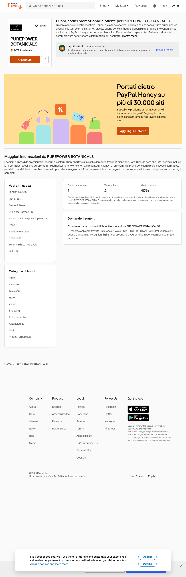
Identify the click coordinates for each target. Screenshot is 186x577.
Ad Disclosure (84, 435)
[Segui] (40, 25)
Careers (33, 421)
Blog (31, 435)
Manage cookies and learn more (48, 563)
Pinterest (109, 428)
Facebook (110, 406)
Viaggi (12, 304)
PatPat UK (15, 198)
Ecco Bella (15, 238)
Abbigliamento (17, 317)
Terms (80, 428)
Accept (147, 556)
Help (32, 414)
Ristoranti (14, 284)
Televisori (14, 291)
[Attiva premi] (25, 59)
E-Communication (87, 443)
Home (8, 364)
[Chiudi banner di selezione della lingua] (181, 566)
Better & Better (17, 205)
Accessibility (83, 450)
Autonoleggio (16, 323)
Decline (147, 563)
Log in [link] (175, 5)
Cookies (81, 457)
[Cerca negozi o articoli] (60, 5)
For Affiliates (59, 428)
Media (32, 443)
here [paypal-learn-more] (82, 476)
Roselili (13, 225)
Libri (11, 330)
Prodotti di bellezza (20, 336)
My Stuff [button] (122, 6)
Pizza (12, 278)
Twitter (108, 414)
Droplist (56, 406)
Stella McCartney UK (21, 212)
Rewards (141, 6)
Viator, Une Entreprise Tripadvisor (28, 218)
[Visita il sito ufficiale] (44, 59)
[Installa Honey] (164, 49)
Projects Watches (19, 231)
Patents (80, 421)
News (32, 428)
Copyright (82, 414)
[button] (142, 476)
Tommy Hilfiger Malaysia (23, 244)
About (32, 406)
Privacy (80, 406)
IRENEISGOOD (18, 192)
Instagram (110, 421)
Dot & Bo (14, 251)
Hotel (12, 297)
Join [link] (165, 5)
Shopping (14, 310)
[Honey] (14, 6)
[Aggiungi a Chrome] (133, 131)
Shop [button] (105, 6)
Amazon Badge (61, 414)
